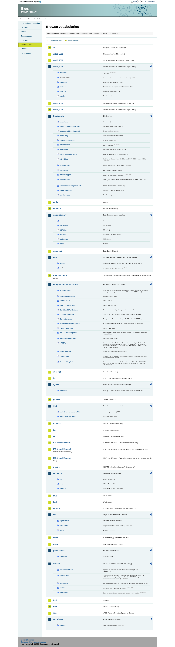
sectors (62, 530)
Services (24, 49)
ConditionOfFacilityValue (69, 310)
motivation (64, 150)
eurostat (57, 372)
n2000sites (64, 170)
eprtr (55, 257)
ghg (55, 406)
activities (63, 73)
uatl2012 (63, 488)
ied (54, 436)
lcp (54, 515)
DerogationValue (66, 319)
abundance (64, 122)
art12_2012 (58, 54)
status (62, 244)
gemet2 (56, 399)
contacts (63, 221)
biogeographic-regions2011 (70, 131)
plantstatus (64, 525)
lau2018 (56, 508)
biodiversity (58, 116)
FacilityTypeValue (66, 328)
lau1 (55, 496)
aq (54, 48)
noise (55, 544)
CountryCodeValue (67, 314)
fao (54, 378)
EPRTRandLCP (60, 275)
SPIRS (62, 588)
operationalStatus (66, 570)
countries (63, 82)
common (57, 209)
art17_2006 (58, 67)
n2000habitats (65, 165)
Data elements (26, 36)
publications (59, 550)
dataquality (64, 136)
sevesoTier (64, 583)
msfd (55, 538)
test (55, 600)
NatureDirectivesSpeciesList (70, 186)
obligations (64, 239)
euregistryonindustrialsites (65, 284)
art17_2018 (58, 110)
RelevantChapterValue (68, 362)
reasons (63, 91)
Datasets (24, 27)
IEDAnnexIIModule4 (62, 458)
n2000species (65, 179)
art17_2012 (58, 103)
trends (62, 96)
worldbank (58, 619)
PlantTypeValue (65, 351)
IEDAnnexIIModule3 (62, 449)
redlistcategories (66, 190)
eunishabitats (65, 145)
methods (63, 87)
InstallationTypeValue (68, 338)
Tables (23, 32)
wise (55, 613)
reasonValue (64, 575)
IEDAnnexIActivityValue (68, 333)
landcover (57, 473)
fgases (56, 385)
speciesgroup (65, 195)
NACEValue (64, 343)
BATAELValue (65, 301)
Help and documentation (30, 23)
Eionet (30, 19)
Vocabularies (26, 45)
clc (61, 479)
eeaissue (63, 235)
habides (57, 424)
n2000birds (64, 159)
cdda (55, 202)
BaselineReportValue (67, 296)
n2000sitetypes (65, 175)
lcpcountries (64, 521)
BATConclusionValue (67, 305)
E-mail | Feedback (28, 640)
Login (135, 1)
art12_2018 (58, 60)
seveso (56, 564)
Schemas (24, 40)
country (63, 625)
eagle (62, 484)
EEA (31, 1)
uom (55, 607)
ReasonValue (65, 356)
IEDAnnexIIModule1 (62, 443)
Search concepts (73, 40)
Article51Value (65, 290)
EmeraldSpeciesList (67, 140)
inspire (56, 467)
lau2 (55, 502)
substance (63, 592)
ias (54, 430)
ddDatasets (64, 225)
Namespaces (26, 53)
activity (62, 263)
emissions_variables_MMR (70, 412)
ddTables (63, 230)
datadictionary (59, 215)
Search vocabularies (56, 40)
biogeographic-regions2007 (70, 126)
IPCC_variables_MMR (68, 416)
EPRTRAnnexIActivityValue (70, 323)
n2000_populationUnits (68, 154)
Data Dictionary (39, 19)
